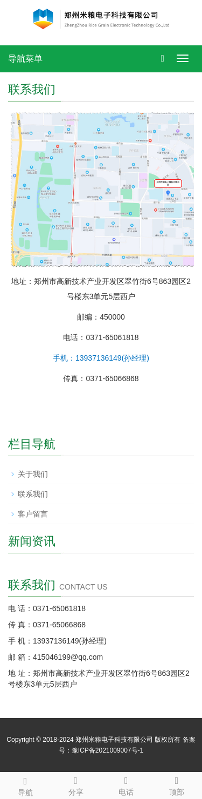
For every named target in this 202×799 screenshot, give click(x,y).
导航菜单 (25, 58)
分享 (76, 784)
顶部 (176, 784)
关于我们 (33, 474)
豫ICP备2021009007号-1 (107, 750)
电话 (126, 784)
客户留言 (33, 514)
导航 (25, 785)
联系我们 (33, 494)
